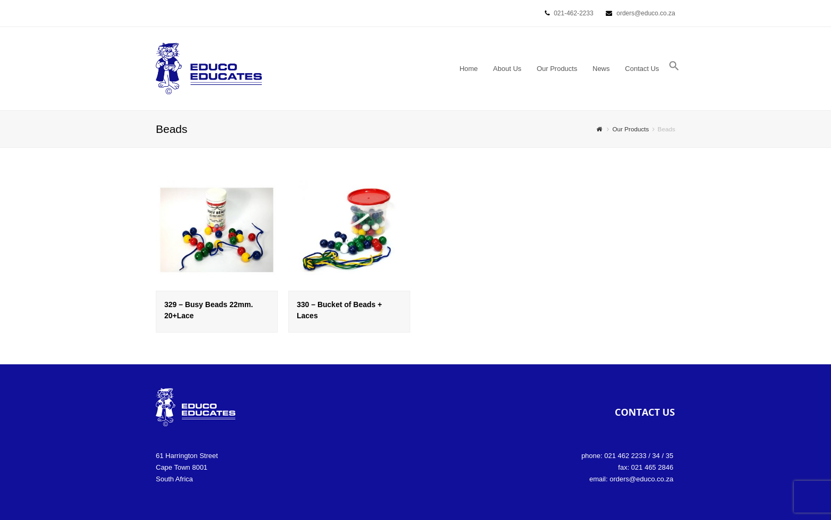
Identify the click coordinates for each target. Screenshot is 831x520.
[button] (674, 69)
